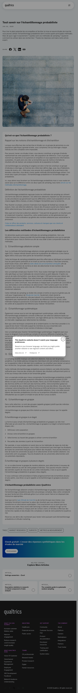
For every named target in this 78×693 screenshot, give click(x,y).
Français (33, 353)
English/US (19, 353)
